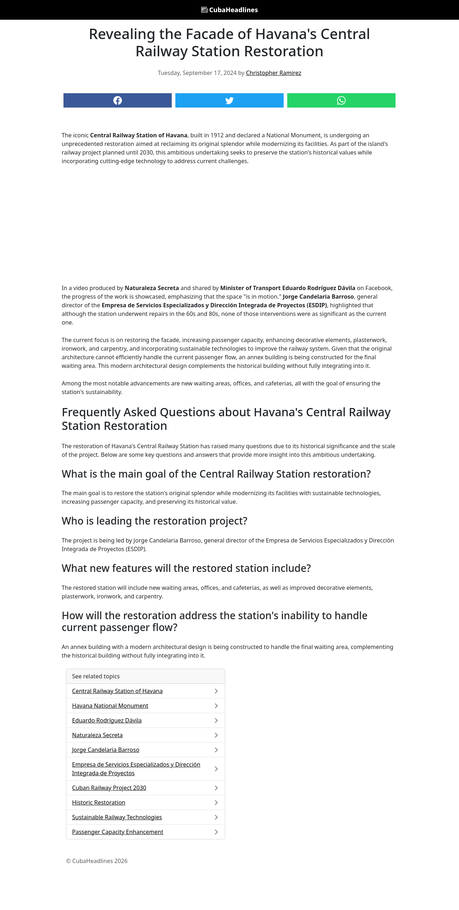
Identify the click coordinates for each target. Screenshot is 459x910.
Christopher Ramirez (273, 73)
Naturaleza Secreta (145, 735)
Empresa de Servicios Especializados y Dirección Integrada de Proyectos (145, 768)
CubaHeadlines (229, 9)
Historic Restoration (145, 802)
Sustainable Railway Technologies (145, 817)
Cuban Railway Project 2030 (145, 787)
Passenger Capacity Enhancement (145, 832)
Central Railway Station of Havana (145, 691)
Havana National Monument (145, 705)
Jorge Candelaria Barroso (145, 749)
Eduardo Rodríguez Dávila (145, 720)
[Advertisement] (229, 224)
